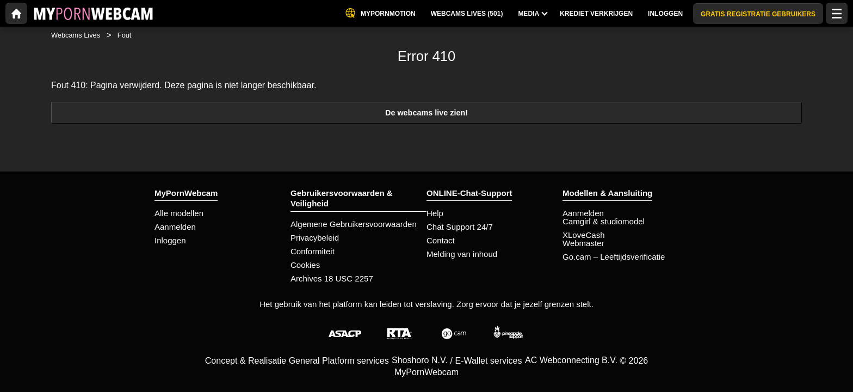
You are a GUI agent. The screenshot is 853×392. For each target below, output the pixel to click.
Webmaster (583, 243)
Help (434, 213)
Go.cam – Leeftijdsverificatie (614, 256)
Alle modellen (178, 213)
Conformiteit (312, 251)
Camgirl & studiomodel (604, 221)
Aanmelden (175, 226)
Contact (440, 240)
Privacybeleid (314, 237)
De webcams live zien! (426, 112)
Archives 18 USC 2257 (331, 278)
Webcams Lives (75, 35)
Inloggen (170, 240)
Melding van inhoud (461, 254)
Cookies (305, 265)
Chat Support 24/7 (459, 226)
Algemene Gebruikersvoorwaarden (353, 224)
